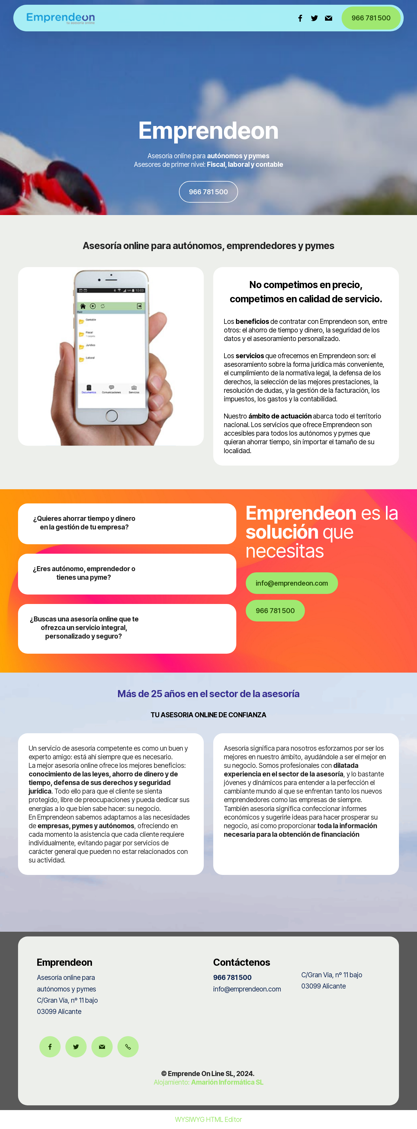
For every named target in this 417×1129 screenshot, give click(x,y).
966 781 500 (371, 18)
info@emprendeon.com (292, 583)
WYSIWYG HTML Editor (208, 1119)
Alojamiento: (209, 1082)
